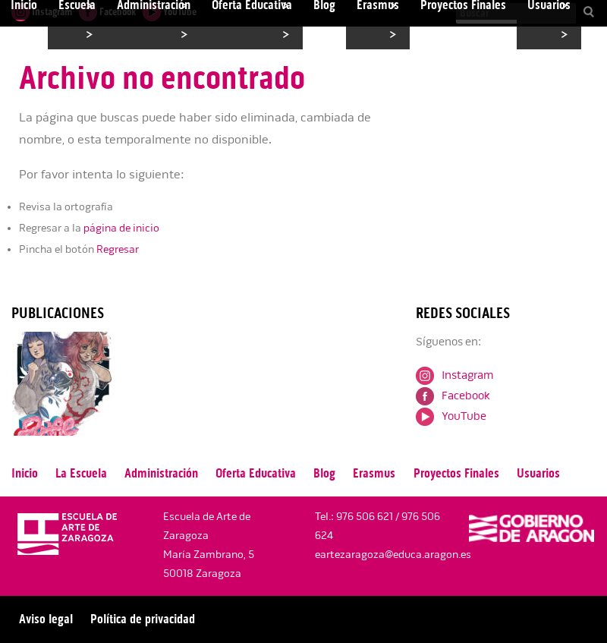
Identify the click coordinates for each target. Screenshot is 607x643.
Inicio (24, 473)
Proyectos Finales (456, 473)
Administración (161, 473)
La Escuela (81, 473)
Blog (324, 473)
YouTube (451, 416)
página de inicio (121, 228)
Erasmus (374, 473)
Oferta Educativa (255, 473)
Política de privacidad (142, 619)
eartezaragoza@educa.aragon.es (393, 554)
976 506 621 (364, 516)
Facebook (453, 395)
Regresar (117, 249)
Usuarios (538, 473)
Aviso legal (46, 619)
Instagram (454, 375)
